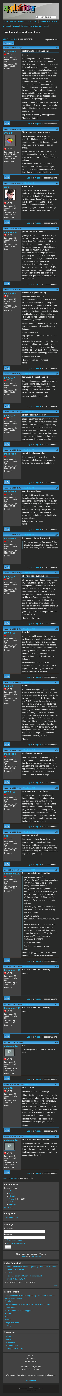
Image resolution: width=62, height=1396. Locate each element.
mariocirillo (10, 51)
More (56, 1285)
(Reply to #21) (31, 1136)
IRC (10, 1191)
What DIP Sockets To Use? (17, 1279)
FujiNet (9, 1273)
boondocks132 (12, 873)
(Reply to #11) (29, 629)
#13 (56, 682)
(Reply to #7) (28, 450)
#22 (56, 1136)
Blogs (8, 1336)
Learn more (8, 1207)
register (14, 39)
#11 (56, 573)
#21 (56, 1084)
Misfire (11, 1199)
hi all (6, 1317)
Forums (13, 21)
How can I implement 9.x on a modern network (24, 1276)
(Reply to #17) (28, 966)
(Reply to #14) (29, 788)
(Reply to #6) (29, 412)
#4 (57, 228)
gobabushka (11, 1046)
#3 (57, 183)
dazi (6, 836)
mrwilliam (8, 1319)
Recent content (12, 1218)
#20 (56, 1042)
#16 (56, 832)
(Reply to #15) (29, 832)
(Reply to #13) (29, 750)
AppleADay (9, 1313)
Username (9, 1228)
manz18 (8, 1088)
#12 (56, 629)
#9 (57, 488)
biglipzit (8, 686)
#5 (57, 290)
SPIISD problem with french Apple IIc (19, 1311)
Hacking (15, 26)
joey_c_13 (9, 377)
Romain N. (9, 1301)
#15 (56, 788)
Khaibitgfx (8, 1325)
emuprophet (10, 232)
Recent (21, 21)
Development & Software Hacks (34, 26)
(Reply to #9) (28, 535)
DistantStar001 (10, 1307)
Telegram (12, 1204)
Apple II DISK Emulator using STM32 (21, 1282)
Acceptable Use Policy (14, 1349)
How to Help (31, 1381)
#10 (56, 535)
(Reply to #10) (29, 573)
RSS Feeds (10, 1342)
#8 (57, 450)
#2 (57, 129)
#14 (56, 750)
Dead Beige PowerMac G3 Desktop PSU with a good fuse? (27, 1304)
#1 (57, 48)
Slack (11, 1202)
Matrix (11, 1193)
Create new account (14, 1240)
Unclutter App (36, 1257)
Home (6, 21)
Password (9, 1234)
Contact (55, 21)
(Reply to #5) (29, 374)
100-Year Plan (45, 21)
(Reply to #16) (28, 870)
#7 (57, 412)
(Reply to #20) (30, 1084)
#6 (57, 374)
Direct (23, 1257)
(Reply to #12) (29, 682)
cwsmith (8, 133)
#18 (56, 966)
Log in (5, 39)
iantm (7, 187)
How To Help (32, 21)
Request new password (16, 1243)
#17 (56, 870)
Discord (12, 1196)
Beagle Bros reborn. (12, 1323)
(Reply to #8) (28, 488)
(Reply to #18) (28, 1004)
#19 (56, 1004)
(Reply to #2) (29, 183)
